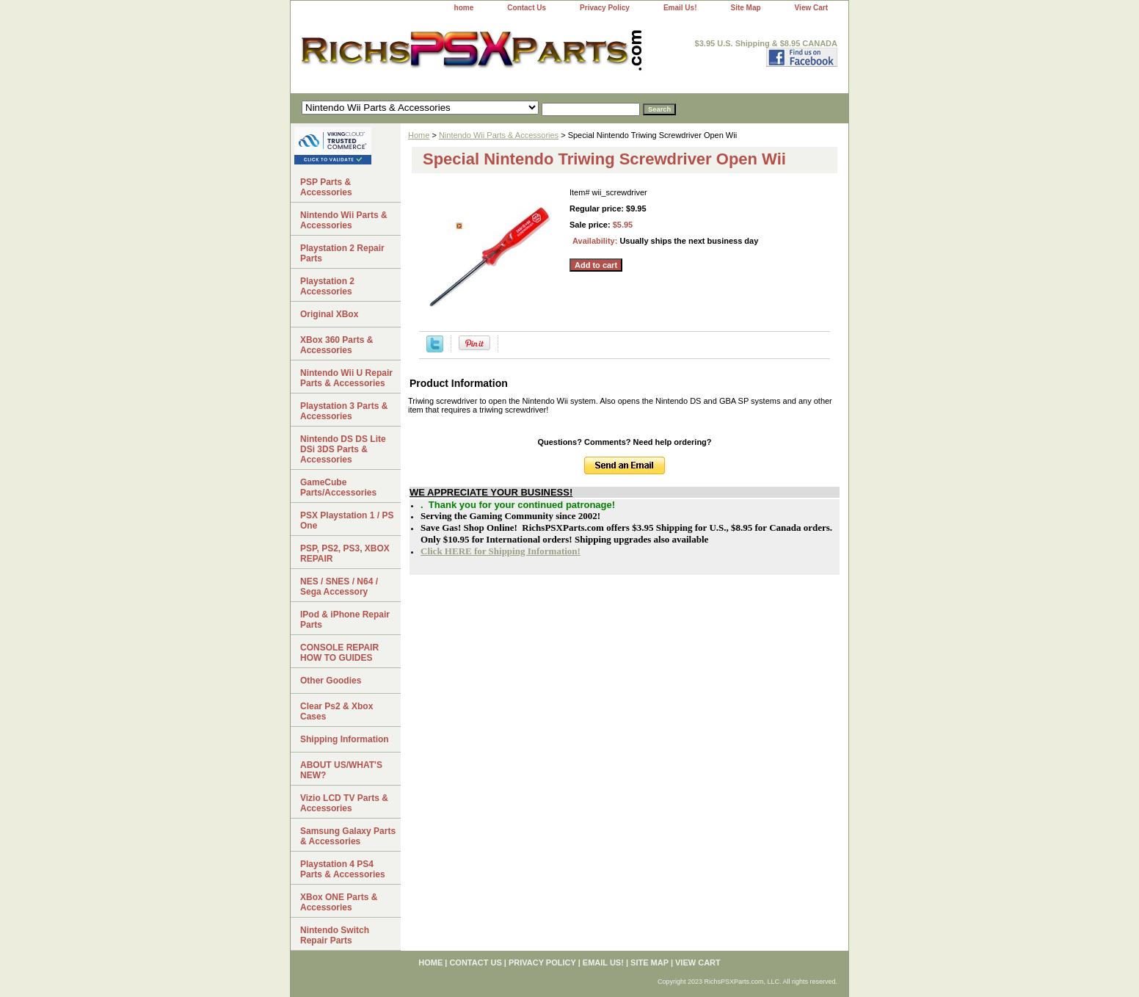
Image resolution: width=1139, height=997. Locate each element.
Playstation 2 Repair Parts (342, 253)
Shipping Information (344, 739)
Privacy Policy (605, 8)
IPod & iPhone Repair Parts (345, 619)
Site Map (745, 8)
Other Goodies (330, 680)
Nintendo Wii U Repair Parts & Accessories (346, 378)
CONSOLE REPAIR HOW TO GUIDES (339, 652)
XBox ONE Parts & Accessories (338, 902)
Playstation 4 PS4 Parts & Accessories (342, 869)
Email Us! (680, 8)
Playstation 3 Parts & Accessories (343, 411)
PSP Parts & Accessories (326, 187)
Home (418, 135)
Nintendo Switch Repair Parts (334, 935)
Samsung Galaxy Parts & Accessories (348, 836)
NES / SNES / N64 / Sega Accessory (339, 586)
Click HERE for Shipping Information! (501, 550)
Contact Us (526, 8)
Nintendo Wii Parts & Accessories (498, 135)
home (464, 8)
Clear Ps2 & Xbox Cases (336, 711)
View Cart (811, 8)
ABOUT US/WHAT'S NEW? (341, 770)
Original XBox (329, 314)
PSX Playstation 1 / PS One (346, 520)
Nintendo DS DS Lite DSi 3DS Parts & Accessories (343, 449)
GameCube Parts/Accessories (338, 487)
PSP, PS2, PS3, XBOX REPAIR (345, 553)
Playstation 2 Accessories (327, 286)
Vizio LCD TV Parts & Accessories (344, 803)
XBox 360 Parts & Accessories (336, 345)
